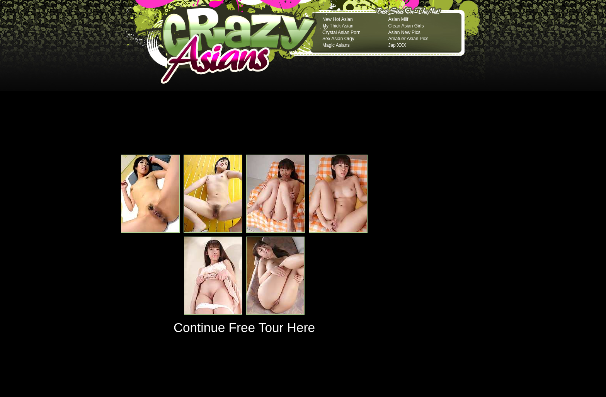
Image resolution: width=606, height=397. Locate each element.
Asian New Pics (404, 32)
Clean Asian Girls (406, 26)
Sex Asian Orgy (338, 38)
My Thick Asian (337, 26)
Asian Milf (398, 19)
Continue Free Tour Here (244, 327)
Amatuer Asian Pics (408, 38)
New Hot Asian (337, 19)
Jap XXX (397, 45)
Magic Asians (336, 45)
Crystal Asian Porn (341, 32)
